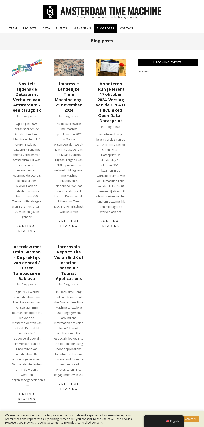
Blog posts (29, 116)
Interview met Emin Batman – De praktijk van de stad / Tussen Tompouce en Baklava (26, 262)
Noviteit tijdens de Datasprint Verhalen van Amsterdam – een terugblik (27, 97)
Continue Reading (27, 228)
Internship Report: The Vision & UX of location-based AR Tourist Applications (68, 262)
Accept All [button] (191, 419)
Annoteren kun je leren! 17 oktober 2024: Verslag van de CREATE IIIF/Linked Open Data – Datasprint (111, 102)
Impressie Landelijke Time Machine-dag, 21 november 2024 (69, 97)
